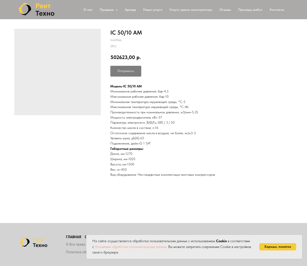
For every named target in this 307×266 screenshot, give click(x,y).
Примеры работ (250, 10)
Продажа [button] (107, 10)
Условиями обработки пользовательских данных (130, 247)
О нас (88, 10)
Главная (73, 237)
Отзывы (225, 10)
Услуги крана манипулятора (191, 10)
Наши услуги (152, 10)
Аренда (130, 10)
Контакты (277, 10)
